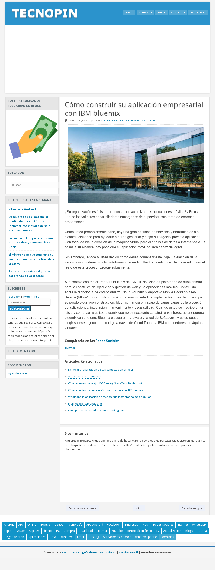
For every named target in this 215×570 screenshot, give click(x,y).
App (21, 524)
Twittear (70, 348)
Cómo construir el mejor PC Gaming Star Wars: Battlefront (105, 383)
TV (157, 531)
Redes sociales (163, 524)
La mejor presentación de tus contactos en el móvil (100, 370)
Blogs (189, 531)
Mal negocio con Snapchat (85, 403)
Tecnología (74, 524)
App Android (94, 524)
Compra (69, 531)
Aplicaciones (37, 537)
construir (119, 120)
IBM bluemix (148, 120)
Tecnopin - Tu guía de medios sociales (89, 552)
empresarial (133, 120)
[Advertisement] (107, 59)
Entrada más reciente (82, 508)
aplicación (107, 120)
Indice (161, 12)
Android (9, 524)
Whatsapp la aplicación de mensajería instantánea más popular (109, 397)
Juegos (58, 524)
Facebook (14, 296)
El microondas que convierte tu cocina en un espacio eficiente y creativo (31, 259)
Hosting (93, 537)
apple (7, 531)
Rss (36, 296)
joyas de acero (17, 373)
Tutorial (202, 531)
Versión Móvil (128, 552)
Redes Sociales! (108, 341)
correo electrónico (139, 531)
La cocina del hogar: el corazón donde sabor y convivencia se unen (31, 242)
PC (58, 531)
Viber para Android (22, 209)
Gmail (53, 537)
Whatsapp (199, 524)
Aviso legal (198, 12)
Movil (145, 524)
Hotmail (102, 531)
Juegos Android (14, 537)
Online (31, 524)
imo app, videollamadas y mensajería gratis (96, 410)
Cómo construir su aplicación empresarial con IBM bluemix (105, 390)
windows (67, 537)
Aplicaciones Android (117, 537)
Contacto (178, 12)
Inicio (129, 12)
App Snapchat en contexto (85, 376)
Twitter (27, 296)
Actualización (172, 531)
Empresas (131, 524)
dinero (47, 531)
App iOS (34, 531)
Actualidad (86, 531)
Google (45, 524)
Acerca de (145, 12)
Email (81, 537)
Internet (182, 524)
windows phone (146, 537)
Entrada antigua (192, 508)
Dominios (167, 537)
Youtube (117, 531)
